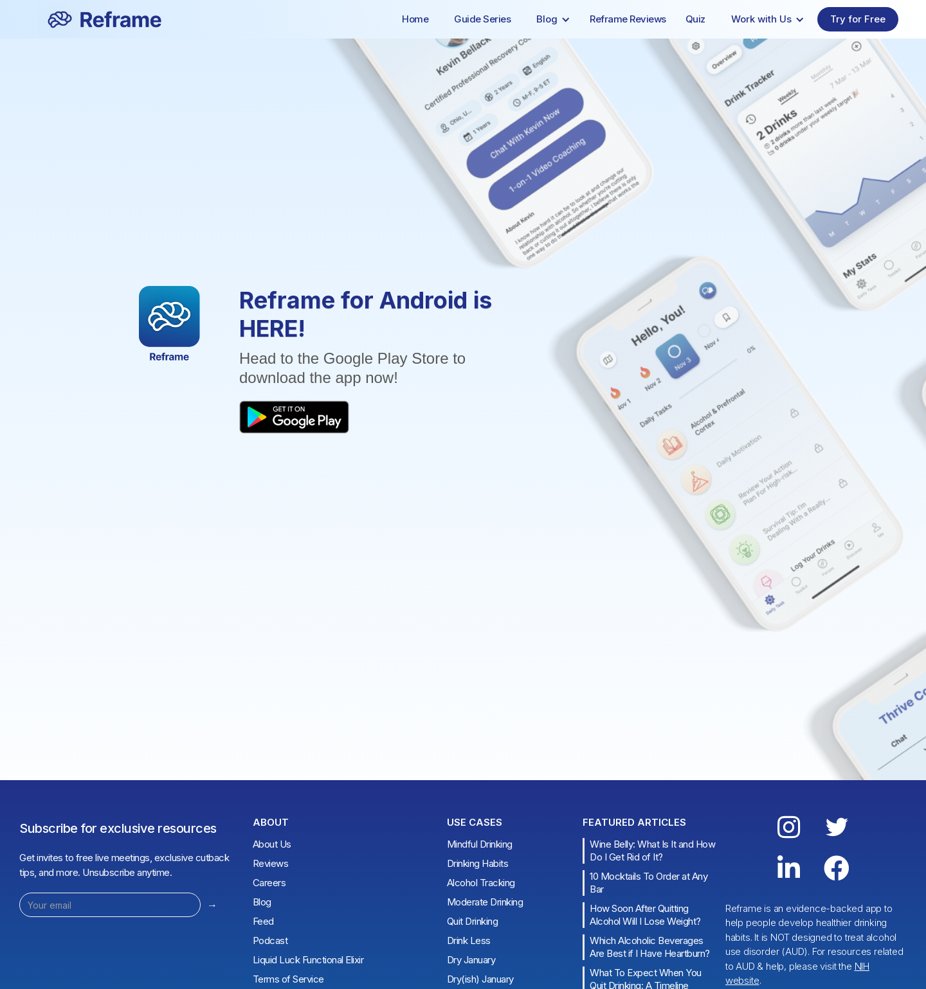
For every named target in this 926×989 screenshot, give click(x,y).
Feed (263, 921)
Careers (269, 883)
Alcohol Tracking (481, 883)
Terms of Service (288, 979)
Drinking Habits (478, 863)
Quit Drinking (472, 921)
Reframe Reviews (628, 19)
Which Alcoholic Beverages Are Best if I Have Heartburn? (650, 946)
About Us (272, 844)
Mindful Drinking (480, 844)
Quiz (695, 19)
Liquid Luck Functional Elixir (308, 960)
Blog (262, 902)
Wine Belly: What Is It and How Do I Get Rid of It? (652, 850)
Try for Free (857, 19)
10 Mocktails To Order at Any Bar (648, 882)
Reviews (271, 863)
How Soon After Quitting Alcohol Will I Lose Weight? (645, 914)
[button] (553, 19)
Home (415, 19)
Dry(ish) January (480, 979)
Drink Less (469, 940)
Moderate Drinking (485, 902)
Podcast (270, 940)
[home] (86, 19)
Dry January (471, 960)
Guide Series (482, 19)
